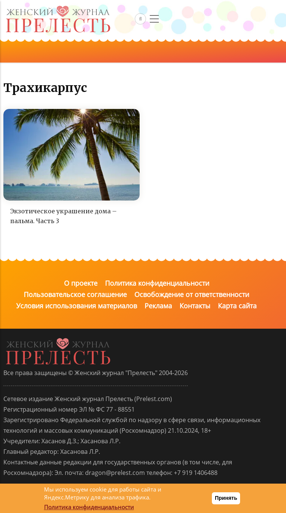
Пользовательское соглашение (75, 294)
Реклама (158, 305)
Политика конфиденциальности (157, 283)
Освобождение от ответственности (191, 294)
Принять (226, 498)
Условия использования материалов (76, 305)
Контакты (195, 305)
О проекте (80, 283)
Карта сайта (237, 305)
